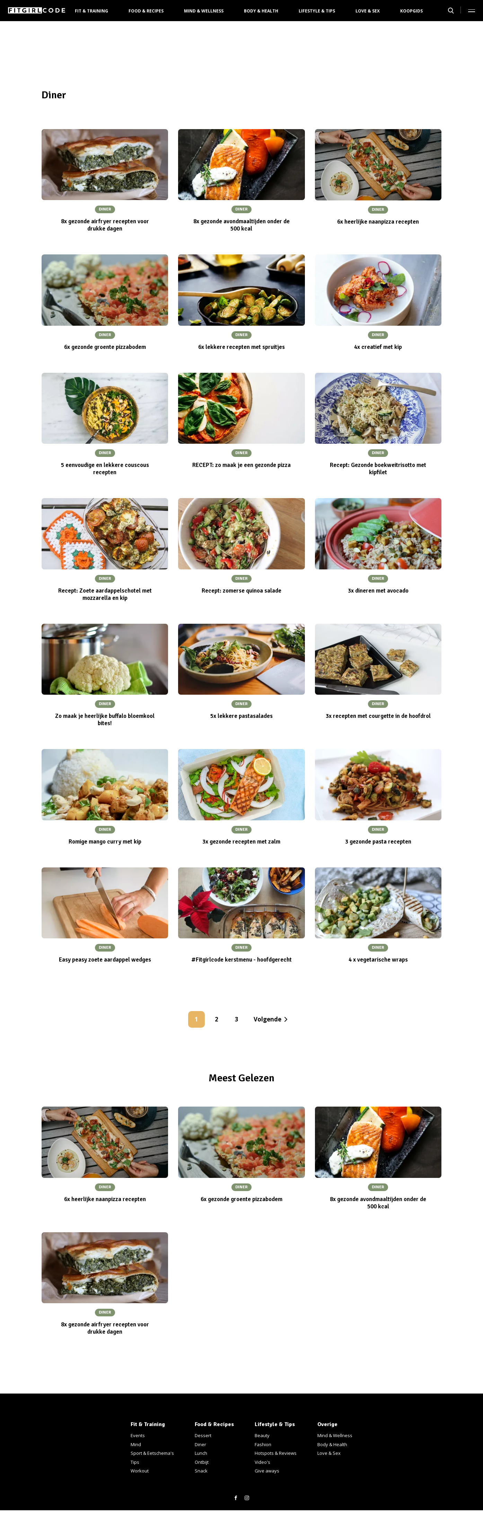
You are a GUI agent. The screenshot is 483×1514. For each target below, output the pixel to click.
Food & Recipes (146, 11)
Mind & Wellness (203, 11)
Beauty (262, 1435)
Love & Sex (367, 11)
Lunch (201, 1453)
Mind (136, 1444)
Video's (262, 1462)
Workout (140, 1471)
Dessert (203, 1435)
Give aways (267, 1471)
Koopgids (411, 11)
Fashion (263, 1444)
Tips (135, 1462)
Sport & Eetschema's (152, 1453)
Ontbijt (202, 1462)
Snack (201, 1471)
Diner (200, 1444)
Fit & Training (91, 11)
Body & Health (261, 11)
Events (138, 1435)
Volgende (267, 1019)
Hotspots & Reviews (276, 1453)
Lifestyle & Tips (317, 11)
